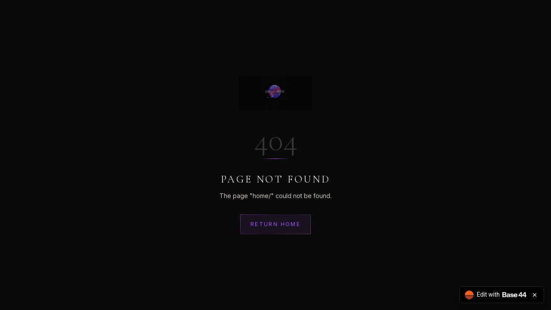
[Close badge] (535, 295)
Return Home (275, 224)
